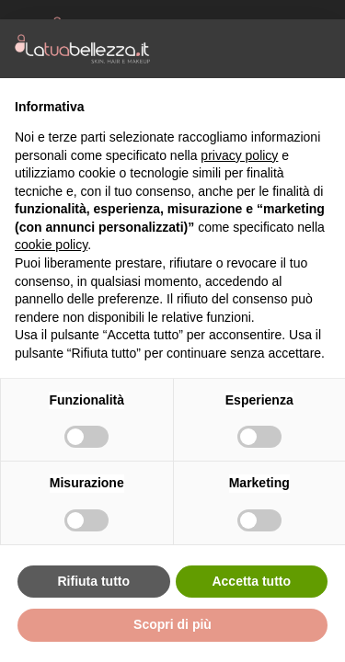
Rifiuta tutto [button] (93, 581)
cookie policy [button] (51, 244)
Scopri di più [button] (172, 624)
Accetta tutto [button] (251, 581)
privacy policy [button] (239, 155)
